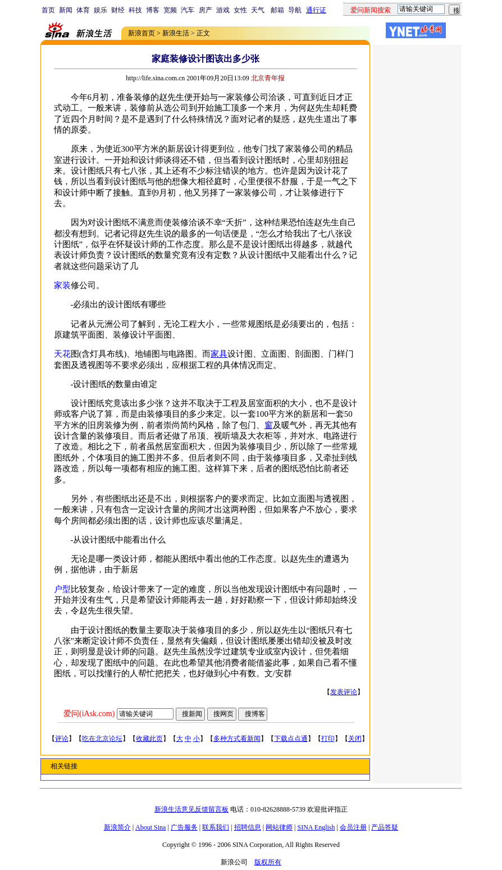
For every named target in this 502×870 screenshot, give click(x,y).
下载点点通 (291, 739)
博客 (152, 10)
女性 (240, 10)
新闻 (65, 10)
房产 (205, 10)
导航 (295, 10)
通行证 (316, 10)
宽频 (170, 10)
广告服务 (184, 827)
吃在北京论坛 (102, 739)
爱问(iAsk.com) (89, 713)
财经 (118, 10)
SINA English (316, 827)
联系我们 (215, 827)
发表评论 (343, 692)
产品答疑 (384, 827)
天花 (62, 353)
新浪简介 (117, 827)
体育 (83, 10)
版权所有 (267, 862)
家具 (219, 353)
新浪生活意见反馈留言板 (191, 809)
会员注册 (353, 827)
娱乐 (100, 10)
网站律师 (279, 827)
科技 (135, 10)
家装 (62, 285)
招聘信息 (247, 827)
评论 (62, 739)
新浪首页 (141, 33)
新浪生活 (175, 33)
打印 (328, 739)
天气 (257, 10)
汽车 (187, 10)
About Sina (150, 827)
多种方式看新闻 (237, 739)
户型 (62, 589)
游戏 (223, 10)
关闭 (355, 739)
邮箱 (277, 10)
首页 (48, 10)
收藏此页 (149, 739)
